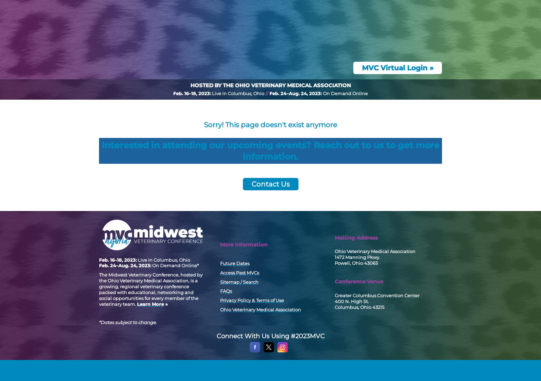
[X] (269, 371)
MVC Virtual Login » (397, 89)
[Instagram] (282, 371)
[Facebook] (255, 371)
